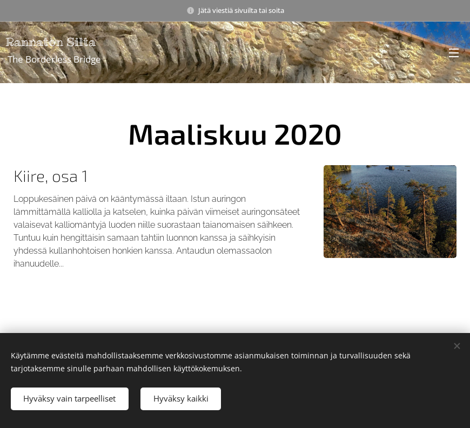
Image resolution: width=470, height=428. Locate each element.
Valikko (454, 52)
